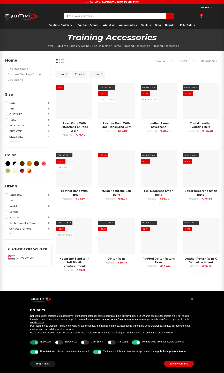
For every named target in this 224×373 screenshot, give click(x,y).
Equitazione (15, 79)
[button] (192, 299)
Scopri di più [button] (43, 363)
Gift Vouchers (25, 257)
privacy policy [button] (129, 316)
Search (170, 16)
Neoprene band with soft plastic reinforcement (74, 262)
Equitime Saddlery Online (24, 74)
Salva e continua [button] (179, 363)
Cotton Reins (116, 258)
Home (11, 60)
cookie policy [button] (37, 322)
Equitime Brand (18, 68)
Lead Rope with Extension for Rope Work (74, 127)
